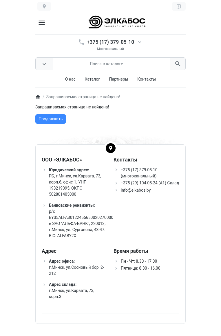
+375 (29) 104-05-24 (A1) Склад (150, 183)
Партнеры (118, 79)
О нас (70, 79)
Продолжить (51, 119)
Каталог (92, 79)
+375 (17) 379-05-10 (110, 42)
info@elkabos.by (136, 190)
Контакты (146, 79)
